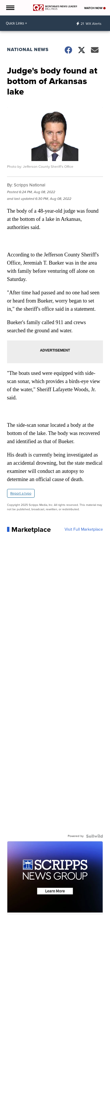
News (13, 1090)
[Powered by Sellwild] (94, 836)
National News (28, 49)
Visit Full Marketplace (84, 529)
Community (47, 1090)
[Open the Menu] (9, 7)
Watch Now (95, 8)
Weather (28, 1090)
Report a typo (20, 493)
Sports (65, 1090)
